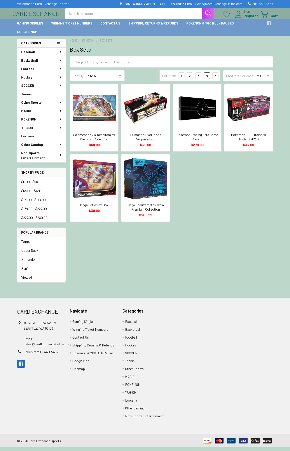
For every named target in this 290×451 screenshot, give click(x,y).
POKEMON (41, 123)
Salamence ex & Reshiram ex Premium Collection (94, 140)
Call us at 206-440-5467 (41, 355)
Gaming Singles (30, 27)
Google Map (27, 35)
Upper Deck (29, 254)
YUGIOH (41, 131)
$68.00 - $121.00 (32, 194)
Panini (25, 272)
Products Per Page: (240, 79)
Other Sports (41, 106)
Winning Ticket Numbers (72, 27)
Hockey (41, 81)
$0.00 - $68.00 (31, 185)
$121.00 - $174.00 (33, 203)
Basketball (41, 64)
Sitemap (78, 372)
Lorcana (27, 140)
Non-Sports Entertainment (41, 158)
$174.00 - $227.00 (34, 212)
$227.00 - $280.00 (34, 221)
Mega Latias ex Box (94, 208)
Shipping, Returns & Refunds (153, 27)
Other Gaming (41, 148)
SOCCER (41, 89)
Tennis (26, 98)
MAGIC (41, 114)
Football (41, 72)
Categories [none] (31, 47)
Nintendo (28, 263)
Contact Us (110, 27)
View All (27, 281)
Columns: (169, 79)
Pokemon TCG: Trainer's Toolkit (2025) (248, 140)
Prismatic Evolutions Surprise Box (145, 140)
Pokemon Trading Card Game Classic (197, 140)
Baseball (41, 55)
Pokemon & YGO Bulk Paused (210, 27)
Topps (26, 245)
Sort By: (79, 79)
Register (246, 18)
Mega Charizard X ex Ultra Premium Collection (145, 210)
